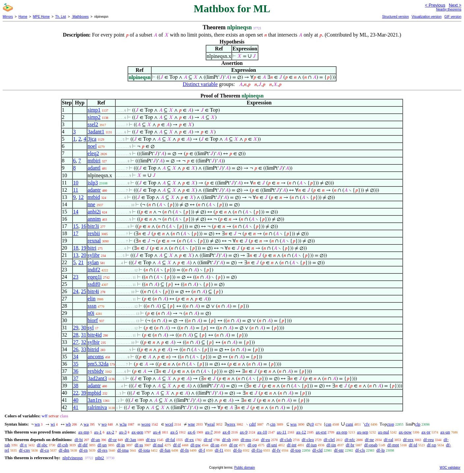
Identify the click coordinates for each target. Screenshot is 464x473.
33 (83, 349)
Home (22, 16)
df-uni (272, 444)
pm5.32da (98, 364)
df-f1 (219, 450)
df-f (202, 450)
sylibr (94, 255)
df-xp (431, 444)
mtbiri (94, 160)
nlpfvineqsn (72, 457)
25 (83, 291)
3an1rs (95, 400)
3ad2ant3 (97, 378)
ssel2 (93, 124)
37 (75, 378)
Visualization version (427, 16)
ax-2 (110, 432)
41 (75, 407)
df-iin (331, 444)
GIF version (452, 16)
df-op (252, 444)
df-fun (165, 450)
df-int (291, 444)
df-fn (184, 450)
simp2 (94, 117)
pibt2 (99, 457)
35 (75, 364)
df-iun (311, 444)
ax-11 (281, 432)
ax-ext (321, 432)
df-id (413, 444)
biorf (93, 320)
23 (75, 277)
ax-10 (262, 432)
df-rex (408, 439)
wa (86, 424)
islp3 (93, 182)
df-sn (215, 444)
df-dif (83, 444)
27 (75, 342)
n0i (91, 313)
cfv (367, 424)
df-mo (246, 439)
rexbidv (96, 371)
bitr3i (93, 226)
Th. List (60, 16)
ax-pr (425, 432)
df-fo (237, 450)
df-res (102, 450)
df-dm (64, 450)
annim (94, 219)
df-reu (428, 439)
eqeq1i (95, 277)
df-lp (380, 450)
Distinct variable (200, 84)
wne (191, 424)
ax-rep (341, 432)
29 (75, 327)
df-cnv (24, 450)
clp (417, 424)
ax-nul (383, 432)
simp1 (94, 110)
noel (92, 146)
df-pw (195, 444)
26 (75, 349)
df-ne (369, 439)
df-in (121, 444)
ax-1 (98, 432)
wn (37, 424)
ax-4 (156, 432)
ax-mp (83, 432)
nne (91, 204)
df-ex (189, 439)
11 (75, 190)
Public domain (244, 467)
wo (104, 424)
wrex (231, 424)
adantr (94, 190)
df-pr (233, 444)
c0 (312, 424)
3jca (92, 139)
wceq (145, 424)
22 (75, 393)
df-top (295, 450)
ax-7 (209, 432)
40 (75, 400)
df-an (95, 439)
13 (75, 255)
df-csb (62, 444)
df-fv (276, 450)
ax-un (445, 432)
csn (328, 424)
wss (293, 424)
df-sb (226, 439)
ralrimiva (97, 407)
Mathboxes (80, 16)
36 (75, 371)
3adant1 (96, 131)
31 (83, 335)
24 (75, 291)
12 (81, 197)
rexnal (94, 240)
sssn (92, 306)
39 (83, 393)
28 (75, 335)
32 (83, 342)
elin (92, 298)
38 (75, 385)
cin (273, 424)
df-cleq (308, 439)
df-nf (208, 439)
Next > (455, 5)
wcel (169, 424)
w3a (123, 424)
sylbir (94, 342)
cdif (252, 424)
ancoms (96, 356)
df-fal (170, 439)
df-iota (144, 450)
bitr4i (93, 291)
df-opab (370, 444)
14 (75, 211)
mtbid (94, 197)
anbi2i (94, 211)
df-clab (286, 439)
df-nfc (350, 439)
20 (83, 255)
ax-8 (226, 432)
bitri (92, 248)
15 (75, 226)
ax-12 (301, 432)
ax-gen (137, 432)
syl (91, 327)
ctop (390, 424)
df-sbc (42, 444)
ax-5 (174, 432)
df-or (112, 439)
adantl (94, 168)
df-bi (78, 439)
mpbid (94, 393)
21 (81, 262)
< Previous (435, 5)
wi (52, 424)
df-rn (83, 450)
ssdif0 (94, 284)
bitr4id (95, 335)
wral (211, 424)
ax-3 (123, 432)
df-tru (151, 439)
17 (75, 233)
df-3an (130, 439)
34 (75, 356)
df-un (102, 444)
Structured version (395, 16)
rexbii (94, 233)
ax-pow (405, 432)
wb (68, 424)
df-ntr (339, 450)
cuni (349, 424)
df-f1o (256, 450)
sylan (93, 262)
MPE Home (41, 16)
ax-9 (243, 432)
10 (75, 182)
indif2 (94, 269)
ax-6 (191, 432)
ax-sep (362, 432)
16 (83, 226)
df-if (177, 444)
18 (75, 248)
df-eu (265, 439)
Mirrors (8, 16)
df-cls (360, 450)
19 (83, 248)
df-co (44, 450)
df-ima (123, 450)
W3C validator (450, 467)
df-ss (139, 444)
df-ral (388, 439)
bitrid (93, 349)
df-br (350, 444)
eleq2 (93, 153)
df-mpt (393, 444)
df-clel (329, 439)
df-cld (317, 450)
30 (83, 327)
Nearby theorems (448, 9)
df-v (23, 444)
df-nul (158, 444)
